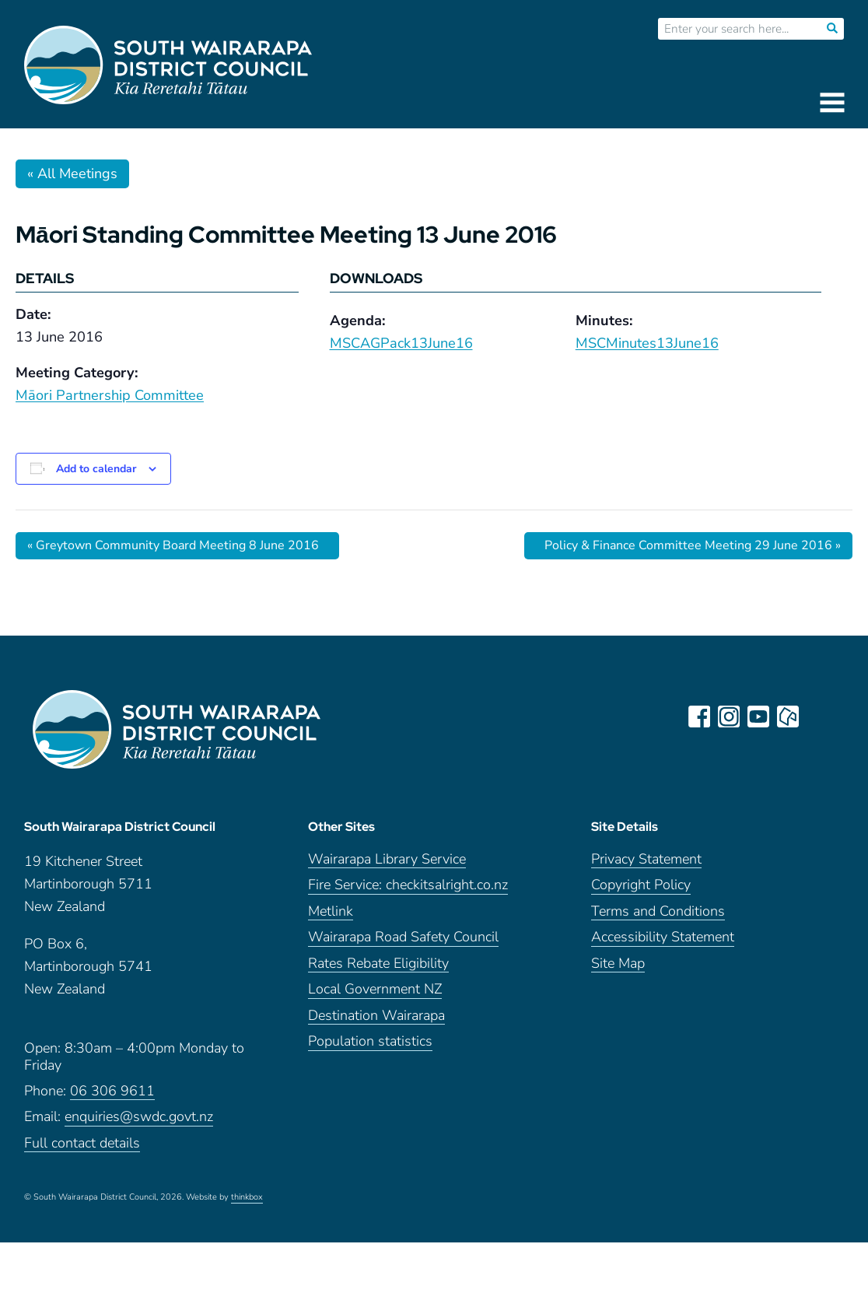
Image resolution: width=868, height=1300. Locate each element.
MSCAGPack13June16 (401, 343)
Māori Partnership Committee (110, 395)
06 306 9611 (112, 1091)
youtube (758, 716)
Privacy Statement (646, 859)
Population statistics (370, 1041)
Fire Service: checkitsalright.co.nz (408, 885)
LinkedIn (817, 716)
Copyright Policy (641, 885)
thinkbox (247, 1197)
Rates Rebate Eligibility (378, 963)
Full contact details (82, 1143)
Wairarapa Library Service (387, 859)
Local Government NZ (375, 989)
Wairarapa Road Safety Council (403, 937)
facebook (699, 716)
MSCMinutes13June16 (647, 343)
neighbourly (788, 716)
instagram (729, 716)
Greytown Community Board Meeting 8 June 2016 (173, 545)
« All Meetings (72, 173)
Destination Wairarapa (376, 1016)
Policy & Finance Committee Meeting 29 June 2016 (692, 545)
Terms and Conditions (658, 911)
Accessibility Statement (662, 937)
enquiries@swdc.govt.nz (139, 1117)
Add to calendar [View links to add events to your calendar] (96, 468)
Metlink (330, 911)
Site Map (618, 963)
